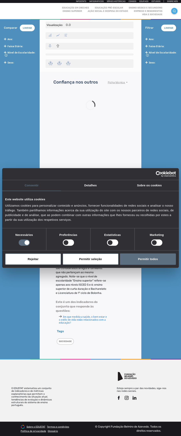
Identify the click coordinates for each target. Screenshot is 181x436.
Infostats (81, 1)
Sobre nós (172, 1)
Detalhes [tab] (90, 185)
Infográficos (96, 1)
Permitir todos (148, 259)
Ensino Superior (72, 11)
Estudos (156, 1)
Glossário (53, 431)
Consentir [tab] (32, 185)
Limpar (27, 28)
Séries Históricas (116, 1)
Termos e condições (58, 426)
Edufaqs (143, 1)
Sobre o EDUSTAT (36, 426)
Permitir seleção (90, 259)
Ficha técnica (116, 82)
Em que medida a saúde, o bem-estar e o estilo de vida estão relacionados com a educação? (83, 319)
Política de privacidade (33, 431)
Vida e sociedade (152, 14)
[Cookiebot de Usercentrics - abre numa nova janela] (159, 174)
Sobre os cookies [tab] (149, 185)
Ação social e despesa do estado (108, 11)
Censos (132, 1)
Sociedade (65, 341)
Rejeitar (33, 259)
